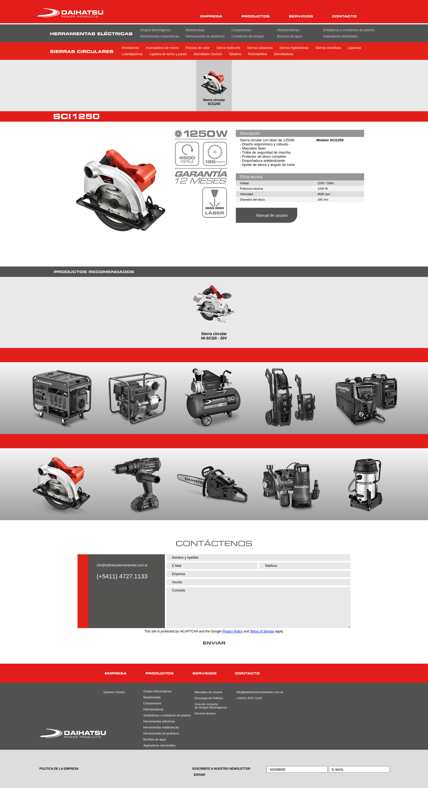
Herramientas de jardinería (205, 36)
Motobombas (195, 30)
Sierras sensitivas (328, 48)
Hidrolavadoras (288, 30)
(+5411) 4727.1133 (248, 698)
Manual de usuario (272, 215)
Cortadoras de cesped (247, 36)
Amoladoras (130, 48)
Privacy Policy (232, 631)
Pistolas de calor (198, 48)
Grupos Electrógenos (155, 30)
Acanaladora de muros (162, 48)
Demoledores (283, 54)
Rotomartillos (257, 54)
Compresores (241, 30)
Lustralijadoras (132, 54)
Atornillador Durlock (207, 54)
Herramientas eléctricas (159, 721)
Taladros (235, 54)
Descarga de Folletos (207, 698)
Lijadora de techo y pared (168, 54)
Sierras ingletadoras (294, 48)
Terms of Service (262, 631)
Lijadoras (354, 48)
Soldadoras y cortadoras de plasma (348, 30)
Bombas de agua (289, 36)
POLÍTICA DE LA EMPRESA (59, 768)
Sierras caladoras (259, 48)
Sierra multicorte (228, 48)
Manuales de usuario (207, 692)
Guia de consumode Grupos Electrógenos (207, 705)
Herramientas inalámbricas (159, 36)
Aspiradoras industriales (340, 36)
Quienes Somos (114, 692)
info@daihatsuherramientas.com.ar (122, 565)
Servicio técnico (205, 713)
